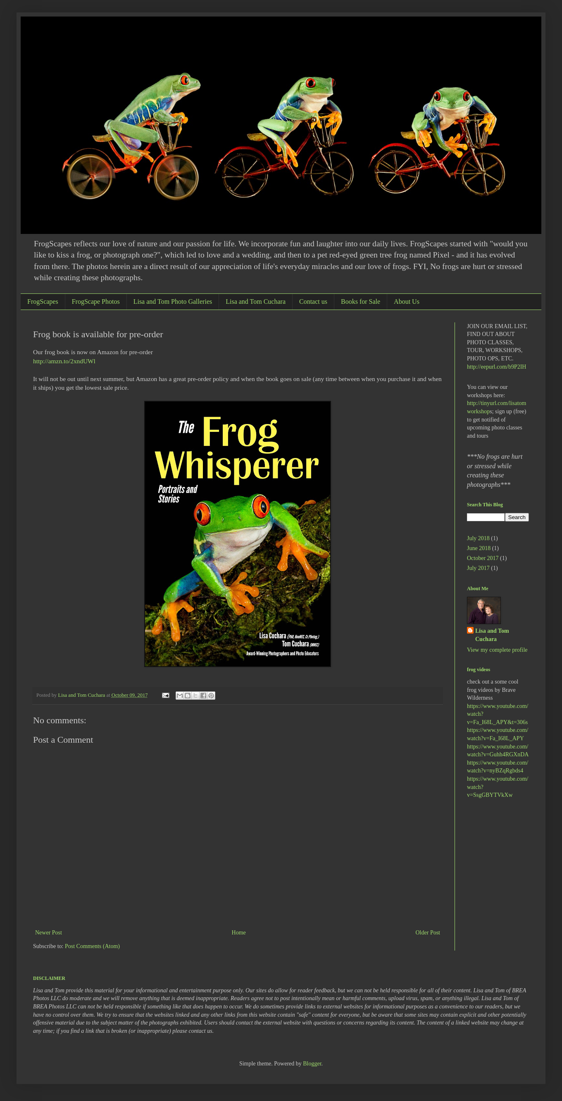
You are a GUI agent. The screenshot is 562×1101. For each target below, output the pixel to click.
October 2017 (483, 558)
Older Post (428, 932)
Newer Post (48, 932)
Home (239, 932)
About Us (406, 301)
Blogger (312, 1063)
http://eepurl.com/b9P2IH (496, 367)
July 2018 (478, 538)
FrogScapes (42, 301)
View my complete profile (497, 650)
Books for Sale (360, 301)
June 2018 (479, 548)
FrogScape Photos (96, 301)
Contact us (313, 301)
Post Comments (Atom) (92, 946)
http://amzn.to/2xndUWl (64, 361)
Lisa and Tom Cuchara (256, 301)
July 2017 (478, 568)
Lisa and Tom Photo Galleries (172, 301)
